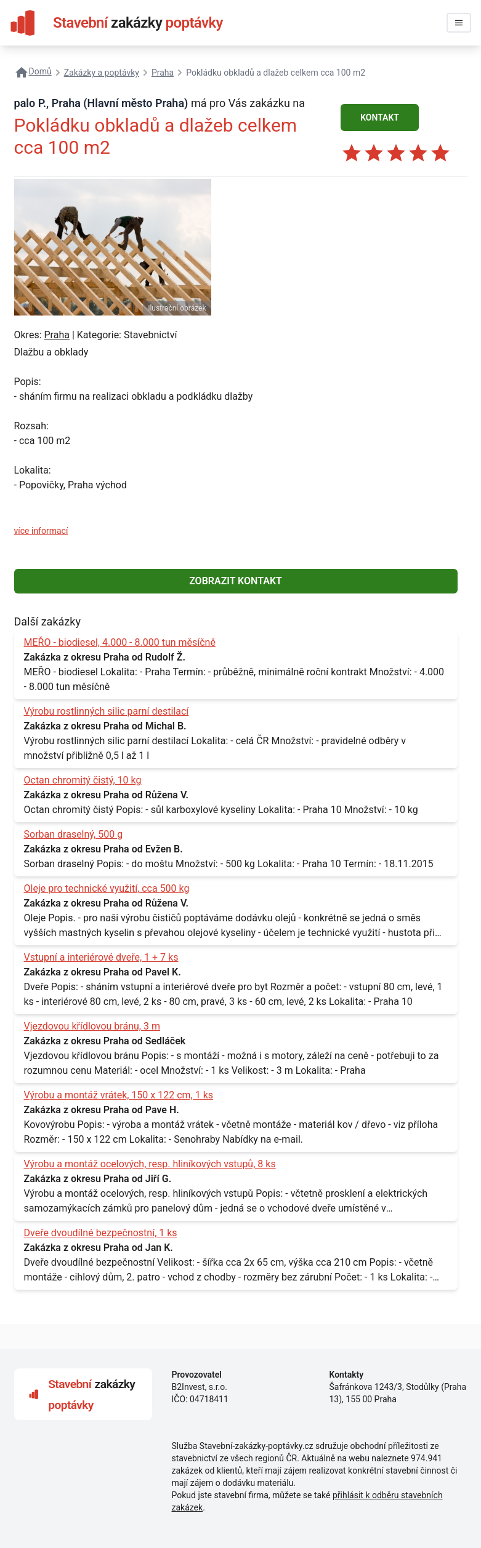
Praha (56, 335)
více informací (41, 531)
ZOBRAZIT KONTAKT (235, 581)
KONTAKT (379, 117)
